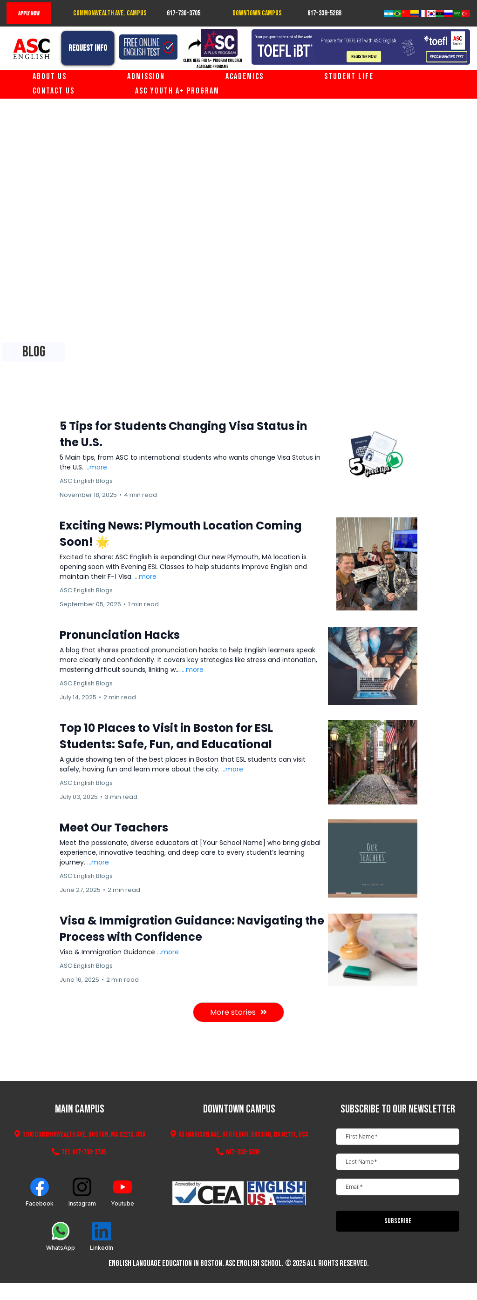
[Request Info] (88, 48)
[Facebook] (39, 1192)
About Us (50, 76)
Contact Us (54, 91)
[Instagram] (82, 1192)
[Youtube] (122, 1192)
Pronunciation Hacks (120, 635)
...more (96, 467)
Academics (244, 76)
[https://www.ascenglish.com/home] (32, 49)
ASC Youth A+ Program (177, 91)
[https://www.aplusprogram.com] (212, 43)
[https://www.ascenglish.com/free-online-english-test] (148, 47)
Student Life (349, 76)
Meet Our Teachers (114, 827)
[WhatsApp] (60, 1236)
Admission (146, 76)
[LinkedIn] (101, 1236)
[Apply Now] (29, 13)
